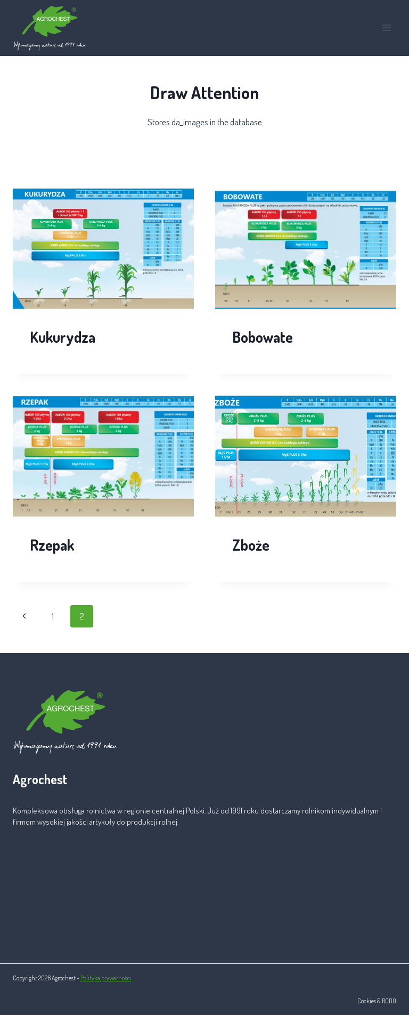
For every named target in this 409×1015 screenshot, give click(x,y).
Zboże (250, 544)
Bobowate (262, 337)
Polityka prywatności (106, 978)
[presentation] (103, 248)
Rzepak (52, 544)
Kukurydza (62, 337)
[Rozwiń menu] (386, 28)
